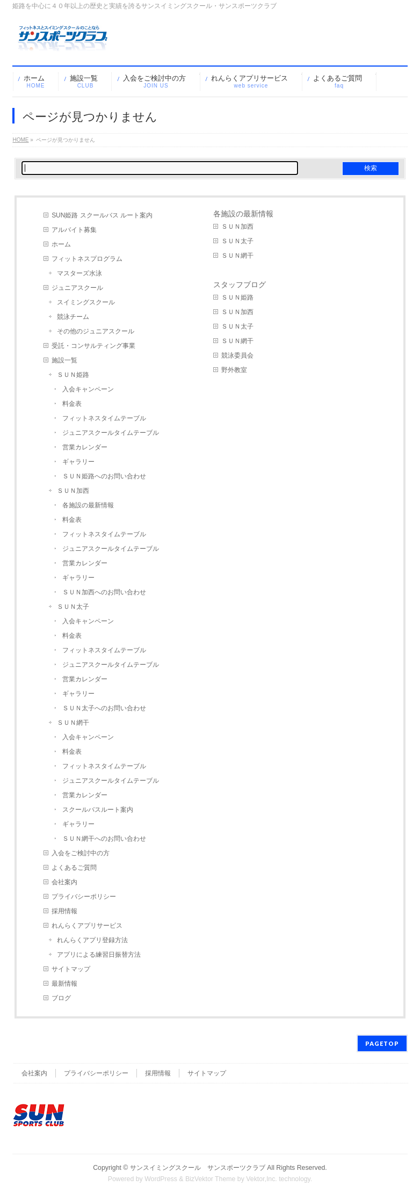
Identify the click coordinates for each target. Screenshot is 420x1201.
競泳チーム (73, 317)
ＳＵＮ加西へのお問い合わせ (104, 592)
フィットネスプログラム (87, 259)
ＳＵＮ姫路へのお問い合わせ (104, 476)
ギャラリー (78, 461)
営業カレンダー (84, 447)
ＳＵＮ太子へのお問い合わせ (104, 708)
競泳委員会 (237, 355)
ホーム (61, 244)
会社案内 (64, 882)
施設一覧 (64, 360)
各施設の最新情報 (88, 505)
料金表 (72, 403)
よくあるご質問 (74, 867)
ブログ (61, 998)
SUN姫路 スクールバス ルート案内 (102, 215)
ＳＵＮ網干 (73, 722)
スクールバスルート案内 (97, 809)
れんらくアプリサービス (87, 925)
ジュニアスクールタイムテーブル (110, 432)
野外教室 (234, 370)
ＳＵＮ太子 (73, 606)
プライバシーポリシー (84, 896)
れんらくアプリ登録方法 (92, 940)
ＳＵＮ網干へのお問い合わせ (104, 838)
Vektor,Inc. (261, 1179)
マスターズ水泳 (79, 273)
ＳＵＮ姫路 (73, 375)
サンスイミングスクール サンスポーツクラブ (197, 1167)
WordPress (160, 1179)
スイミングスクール (86, 302)
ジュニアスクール (77, 288)
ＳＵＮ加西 (73, 490)
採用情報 (64, 911)
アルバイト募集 (74, 230)
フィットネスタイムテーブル (104, 418)
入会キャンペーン (88, 389)
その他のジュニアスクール (95, 331)
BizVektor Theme (210, 1179)
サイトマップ (71, 969)
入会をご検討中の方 (81, 853)
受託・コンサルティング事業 (93, 346)
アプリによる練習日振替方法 (99, 954)
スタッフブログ (239, 284)
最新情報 (64, 983)
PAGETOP (382, 1043)
